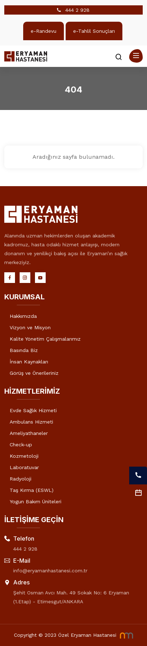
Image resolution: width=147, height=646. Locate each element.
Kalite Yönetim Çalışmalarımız (45, 339)
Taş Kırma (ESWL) (32, 490)
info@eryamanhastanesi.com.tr (50, 570)
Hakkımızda (23, 316)
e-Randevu (43, 31)
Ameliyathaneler (29, 433)
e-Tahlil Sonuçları (94, 31)
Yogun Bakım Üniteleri (35, 501)
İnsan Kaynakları (29, 361)
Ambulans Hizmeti (31, 422)
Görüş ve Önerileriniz (34, 373)
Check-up (21, 444)
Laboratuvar (24, 467)
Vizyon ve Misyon (30, 327)
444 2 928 (77, 10)
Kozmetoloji (24, 456)
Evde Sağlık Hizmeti (33, 410)
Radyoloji (20, 479)
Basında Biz (24, 350)
